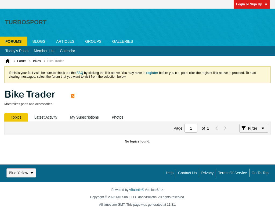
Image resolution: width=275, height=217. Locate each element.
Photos (118, 117)
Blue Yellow (21, 173)
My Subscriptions (84, 117)
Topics (16, 117)
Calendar (67, 51)
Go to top (260, 173)
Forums (13, 41)
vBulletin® (136, 190)
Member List (44, 51)
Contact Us (187, 173)
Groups (93, 41)
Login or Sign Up (251, 4)
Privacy (207, 173)
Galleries (122, 41)
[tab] (16, 117)
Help (169, 173)
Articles (65, 41)
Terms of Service (232, 173)
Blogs (38, 41)
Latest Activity (45, 117)
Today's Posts (16, 51)
